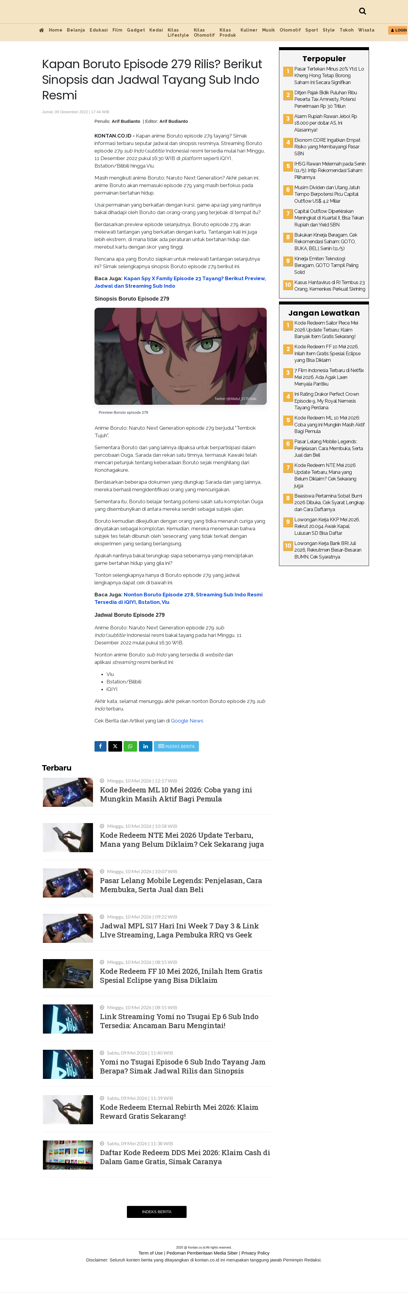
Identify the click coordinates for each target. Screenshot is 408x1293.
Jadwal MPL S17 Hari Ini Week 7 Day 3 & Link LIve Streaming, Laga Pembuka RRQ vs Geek (179, 930)
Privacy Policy (255, 1252)
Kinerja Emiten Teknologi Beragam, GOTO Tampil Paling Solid (326, 265)
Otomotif (290, 30)
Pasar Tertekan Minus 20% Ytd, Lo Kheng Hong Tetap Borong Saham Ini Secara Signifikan (329, 75)
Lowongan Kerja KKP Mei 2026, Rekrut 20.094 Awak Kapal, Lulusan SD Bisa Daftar (327, 526)
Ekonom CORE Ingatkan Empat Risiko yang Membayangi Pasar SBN (327, 146)
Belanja (76, 30)
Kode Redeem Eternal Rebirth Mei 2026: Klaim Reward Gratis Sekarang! (179, 1111)
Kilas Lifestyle (178, 33)
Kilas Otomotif (204, 33)
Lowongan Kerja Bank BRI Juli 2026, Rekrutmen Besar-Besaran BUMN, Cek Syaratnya (328, 550)
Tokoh (347, 30)
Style (329, 30)
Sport (311, 30)
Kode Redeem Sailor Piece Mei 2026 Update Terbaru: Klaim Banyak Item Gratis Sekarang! (326, 329)
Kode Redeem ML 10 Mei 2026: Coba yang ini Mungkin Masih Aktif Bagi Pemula (176, 794)
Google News (187, 721)
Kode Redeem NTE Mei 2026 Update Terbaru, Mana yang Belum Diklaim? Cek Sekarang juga (182, 839)
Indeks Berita (156, 1212)
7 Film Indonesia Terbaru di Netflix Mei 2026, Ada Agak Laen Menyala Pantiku (329, 377)
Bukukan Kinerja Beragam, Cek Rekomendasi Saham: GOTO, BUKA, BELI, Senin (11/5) (325, 241)
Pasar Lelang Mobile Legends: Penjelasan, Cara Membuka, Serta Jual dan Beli (181, 884)
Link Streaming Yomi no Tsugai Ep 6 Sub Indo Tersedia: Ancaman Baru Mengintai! (179, 1020)
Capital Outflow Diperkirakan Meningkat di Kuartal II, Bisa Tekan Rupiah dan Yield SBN (329, 218)
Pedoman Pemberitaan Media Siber (202, 1252)
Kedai (156, 30)
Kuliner (249, 30)
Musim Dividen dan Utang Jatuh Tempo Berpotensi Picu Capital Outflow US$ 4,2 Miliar (327, 194)
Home (56, 30)
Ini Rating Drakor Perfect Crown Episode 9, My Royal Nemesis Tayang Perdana (326, 400)
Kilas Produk (228, 33)
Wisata (366, 30)
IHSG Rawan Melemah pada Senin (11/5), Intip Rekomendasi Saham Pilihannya (330, 170)
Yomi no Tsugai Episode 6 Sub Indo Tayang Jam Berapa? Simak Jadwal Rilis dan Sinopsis (183, 1066)
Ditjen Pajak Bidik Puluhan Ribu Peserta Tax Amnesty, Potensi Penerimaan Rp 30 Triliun (325, 99)
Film (117, 30)
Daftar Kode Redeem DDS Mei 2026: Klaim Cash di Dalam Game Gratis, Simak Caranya (185, 1156)
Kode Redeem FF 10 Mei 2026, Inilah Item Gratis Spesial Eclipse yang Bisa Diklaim (181, 975)
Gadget (136, 30)
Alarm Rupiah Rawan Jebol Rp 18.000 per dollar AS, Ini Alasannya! (325, 123)
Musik (268, 30)
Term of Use (151, 1252)
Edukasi (99, 30)
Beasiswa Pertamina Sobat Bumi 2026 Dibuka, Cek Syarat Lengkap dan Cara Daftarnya (329, 502)
